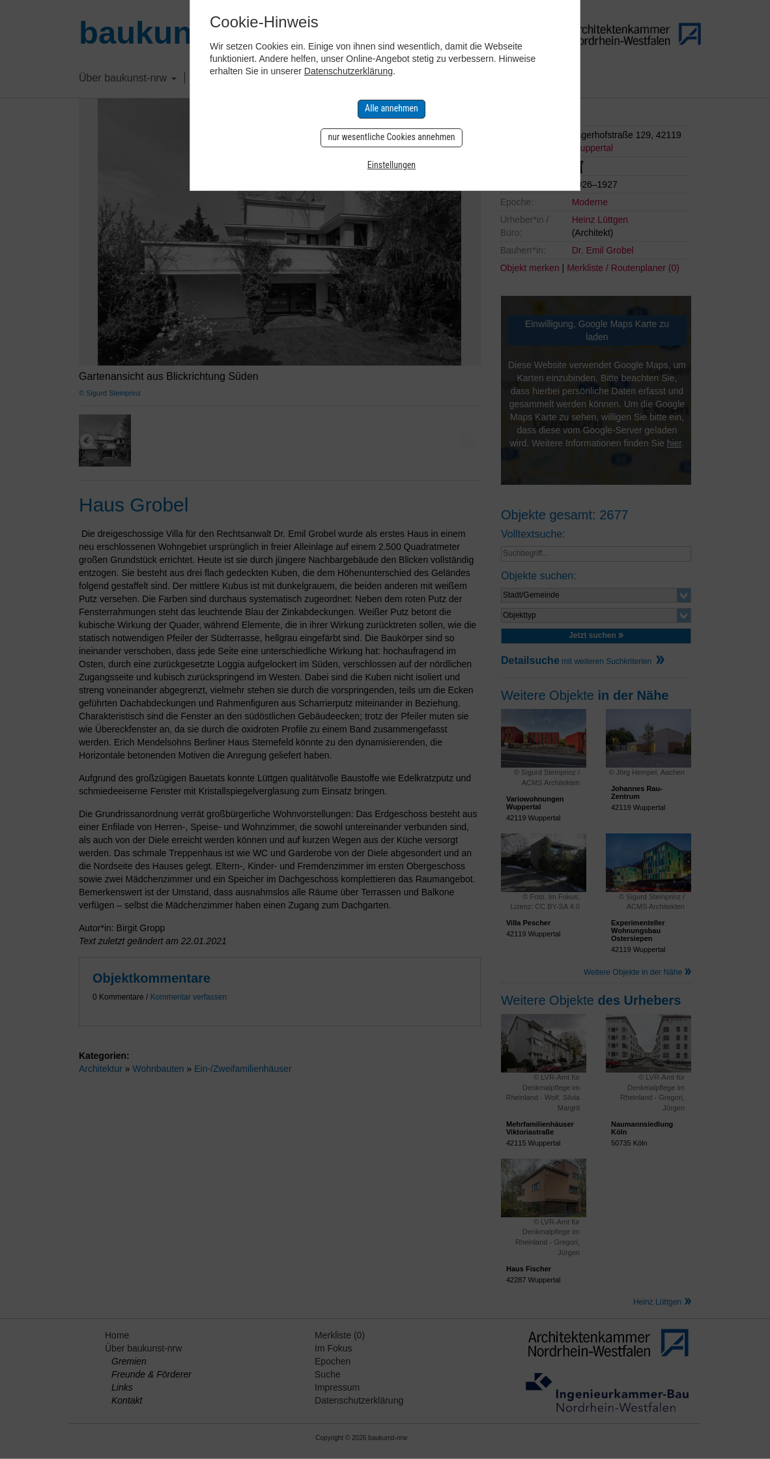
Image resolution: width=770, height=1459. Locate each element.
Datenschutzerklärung (348, 71)
